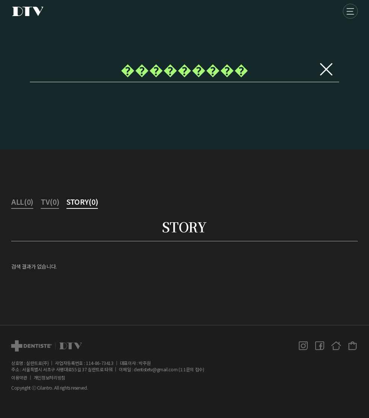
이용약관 (19, 377)
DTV (27, 11)
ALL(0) (22, 202)
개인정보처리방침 (49, 377)
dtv (46, 346)
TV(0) (50, 202)
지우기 (326, 69)
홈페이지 (336, 345)
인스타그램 (303, 345)
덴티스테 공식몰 (352, 345)
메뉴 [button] (350, 11)
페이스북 (319, 345)
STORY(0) (82, 202)
